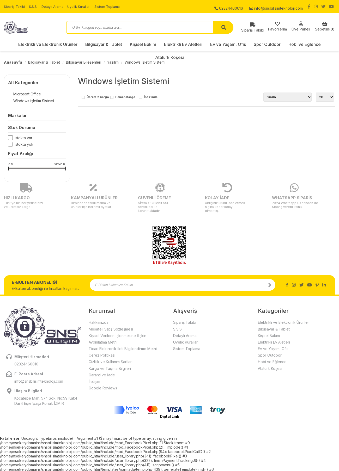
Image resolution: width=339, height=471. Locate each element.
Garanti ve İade (102, 365)
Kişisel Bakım (143, 44)
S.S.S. (35, 6)
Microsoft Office (22, 94)
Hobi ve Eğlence (304, 44)
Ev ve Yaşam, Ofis (228, 44)
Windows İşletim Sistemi (145, 62)
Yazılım (113, 62)
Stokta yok (24, 145)
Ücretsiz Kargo (98, 97)
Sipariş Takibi (15, 6)
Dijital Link (169, 407)
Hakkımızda (98, 313)
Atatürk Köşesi (169, 57)
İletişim (94, 372)
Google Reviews (103, 378)
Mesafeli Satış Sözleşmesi (111, 319)
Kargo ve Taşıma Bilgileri (110, 359)
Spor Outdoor (267, 44)
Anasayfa (13, 62)
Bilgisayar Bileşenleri (83, 62)
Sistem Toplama (114, 6)
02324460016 (228, 6)
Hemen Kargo (125, 97)
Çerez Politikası (102, 346)
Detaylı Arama (56, 6)
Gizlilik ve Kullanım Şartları (110, 352)
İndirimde (151, 97)
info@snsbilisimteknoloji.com (276, 6)
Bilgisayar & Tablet (103, 44)
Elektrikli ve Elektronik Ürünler (47, 44)
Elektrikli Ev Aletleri (183, 44)
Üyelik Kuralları (84, 6)
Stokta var (23, 139)
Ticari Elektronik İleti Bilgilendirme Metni (123, 339)
